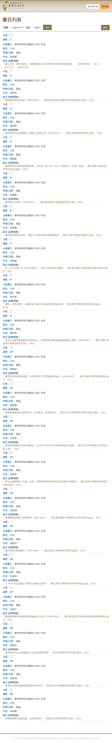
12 (11, 421)
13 (11, 457)
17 (11, 592)
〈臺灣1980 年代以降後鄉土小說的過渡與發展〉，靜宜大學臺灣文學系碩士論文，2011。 (47, 652)
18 (11, 628)
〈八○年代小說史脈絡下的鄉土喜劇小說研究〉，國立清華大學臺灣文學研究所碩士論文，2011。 (50, 583)
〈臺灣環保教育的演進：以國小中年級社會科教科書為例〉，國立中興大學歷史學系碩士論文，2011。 (53, 235)
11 (11, 388)
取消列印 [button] (93, 6)
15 (11, 526)
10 (11, 352)
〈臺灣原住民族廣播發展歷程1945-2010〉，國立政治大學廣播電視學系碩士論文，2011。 (47, 685)
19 (11, 661)
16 (11, 559)
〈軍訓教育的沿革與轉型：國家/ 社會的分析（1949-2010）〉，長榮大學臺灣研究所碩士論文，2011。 (53, 133)
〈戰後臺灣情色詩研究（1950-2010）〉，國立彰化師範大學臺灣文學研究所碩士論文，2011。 (49, 100)
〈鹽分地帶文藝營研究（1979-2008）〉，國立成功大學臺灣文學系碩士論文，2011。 (45, 550)
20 (11, 694)
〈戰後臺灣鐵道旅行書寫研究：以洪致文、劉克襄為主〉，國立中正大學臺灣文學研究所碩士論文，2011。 (55, 412)
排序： (7, 27)
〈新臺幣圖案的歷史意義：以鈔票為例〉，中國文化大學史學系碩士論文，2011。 (43, 718)
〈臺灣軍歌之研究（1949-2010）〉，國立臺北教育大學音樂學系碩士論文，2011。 (44, 202)
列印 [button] (105, 6)
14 (11, 493)
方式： (28, 27)
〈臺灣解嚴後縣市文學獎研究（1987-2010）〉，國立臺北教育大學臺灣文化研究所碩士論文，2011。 (53, 517)
